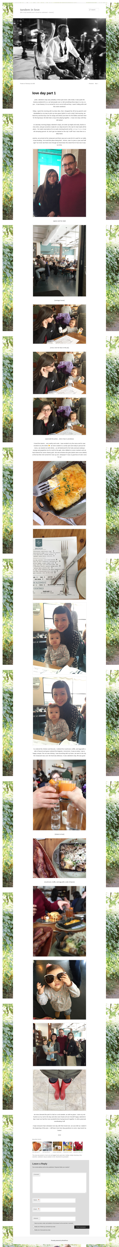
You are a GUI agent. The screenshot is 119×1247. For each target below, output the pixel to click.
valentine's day (42, 1157)
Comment (36, 1174)
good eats (62, 1155)
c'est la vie (47, 1155)
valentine (34, 1157)
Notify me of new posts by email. (42, 1230)
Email (36, 1209)
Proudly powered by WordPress (59, 1240)
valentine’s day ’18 (77, 1152)
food (58, 1155)
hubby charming (74, 1155)
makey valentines (57, 1152)
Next (97, 83)
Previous (91, 83)
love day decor (46, 1152)
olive (80, 1155)
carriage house (77, 129)
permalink (66, 1157)
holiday (67, 1155)
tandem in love (30, 9)
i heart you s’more (67, 1152)
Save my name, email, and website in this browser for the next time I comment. (53, 1223)
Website (36, 1218)
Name (36, 1200)
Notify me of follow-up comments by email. (44, 1226)
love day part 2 (36, 1152)
